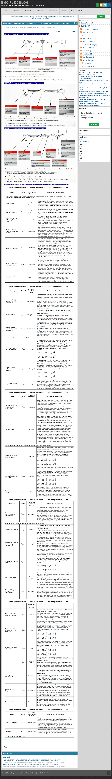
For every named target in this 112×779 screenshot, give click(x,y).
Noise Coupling (89, 41)
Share (58, 31)
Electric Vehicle (87, 23)
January (84, 142)
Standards (6, 757)
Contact (28, 11)
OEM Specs (88, 48)
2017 (80, 156)
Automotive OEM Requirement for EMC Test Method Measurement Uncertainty (30, 761)
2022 (80, 146)
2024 (94, 141)
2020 (80, 151)
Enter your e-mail (87, 118)
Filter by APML (76, 11)
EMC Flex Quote (45, 773)
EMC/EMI (32, 27)
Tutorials (40, 11)
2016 (80, 158)
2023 (80, 144)
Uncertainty (51, 27)
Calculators (53, 11)
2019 (80, 153)
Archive (17, 11)
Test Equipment (89, 57)
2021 (80, 149)
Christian (23, 27)
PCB (86, 35)
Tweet (73, 31)
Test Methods (41, 27)
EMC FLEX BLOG (15, 2)
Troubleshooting (90, 45)
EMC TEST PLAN (90, 29)
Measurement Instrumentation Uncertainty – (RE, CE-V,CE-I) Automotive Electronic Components (36, 23)
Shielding (87, 51)
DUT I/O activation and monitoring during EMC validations (26, 17)
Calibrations (89, 63)
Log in (64, 11)
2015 (80, 160)
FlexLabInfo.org (31, 773)
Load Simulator (89, 38)
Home (6, 11)
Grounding (88, 32)
